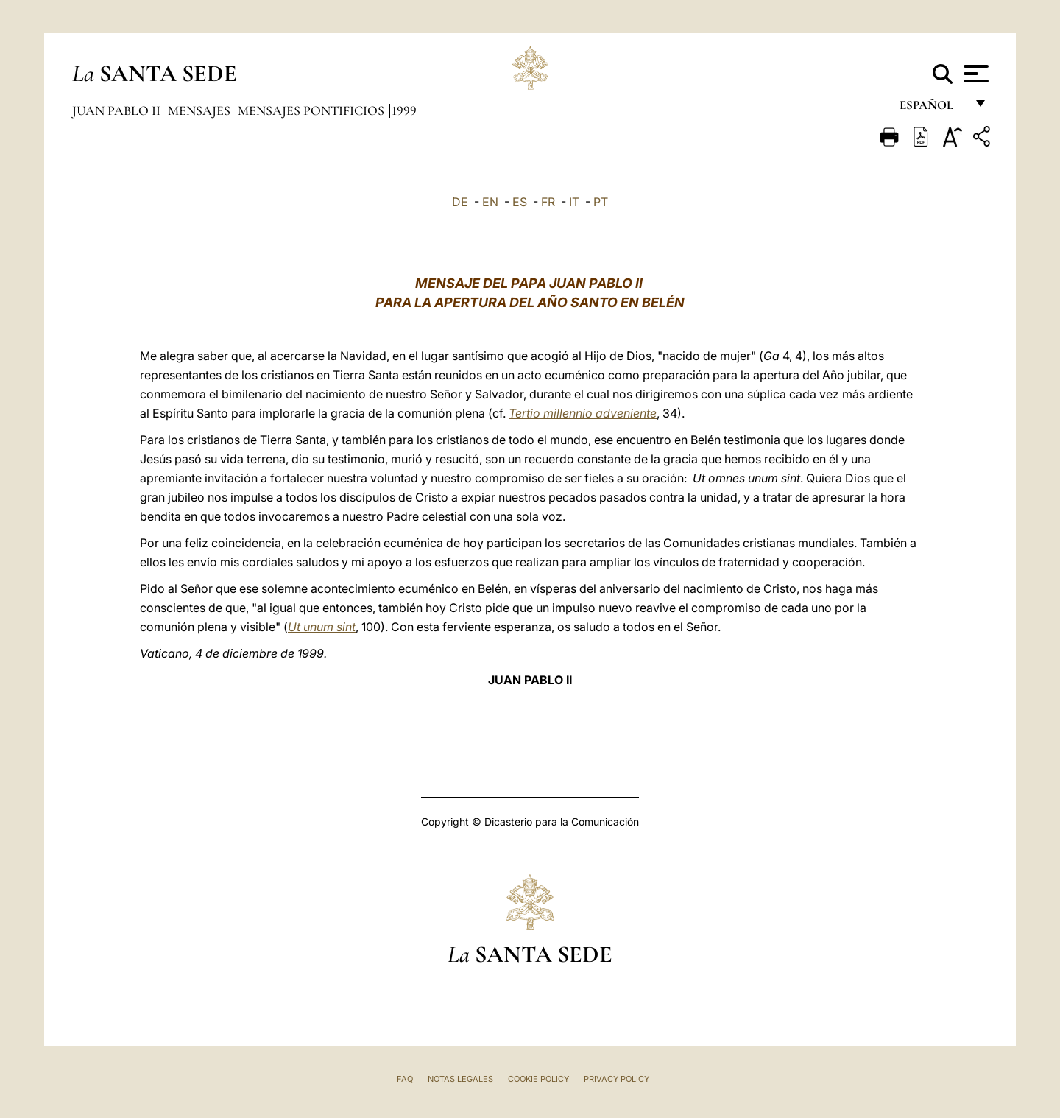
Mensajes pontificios (312, 110)
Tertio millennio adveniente (583, 413)
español (932, 108)
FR (548, 201)
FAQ (405, 1079)
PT (600, 201)
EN (490, 201)
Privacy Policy (616, 1079)
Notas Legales (460, 1079)
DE (460, 201)
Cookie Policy (538, 1079)
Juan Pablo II (117, 110)
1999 (404, 110)
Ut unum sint (322, 626)
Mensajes (200, 110)
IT (574, 201)
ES (519, 201)
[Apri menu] (974, 73)
